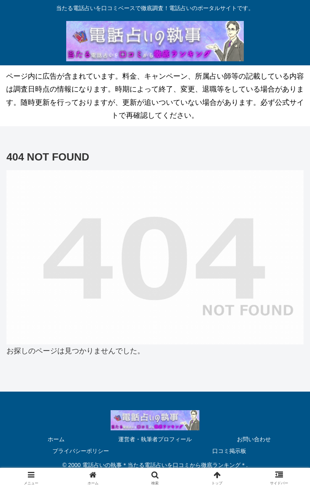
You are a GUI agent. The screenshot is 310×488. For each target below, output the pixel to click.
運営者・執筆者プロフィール (155, 439)
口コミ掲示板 (229, 451)
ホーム (56, 439)
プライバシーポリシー (80, 451)
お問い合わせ (254, 439)
